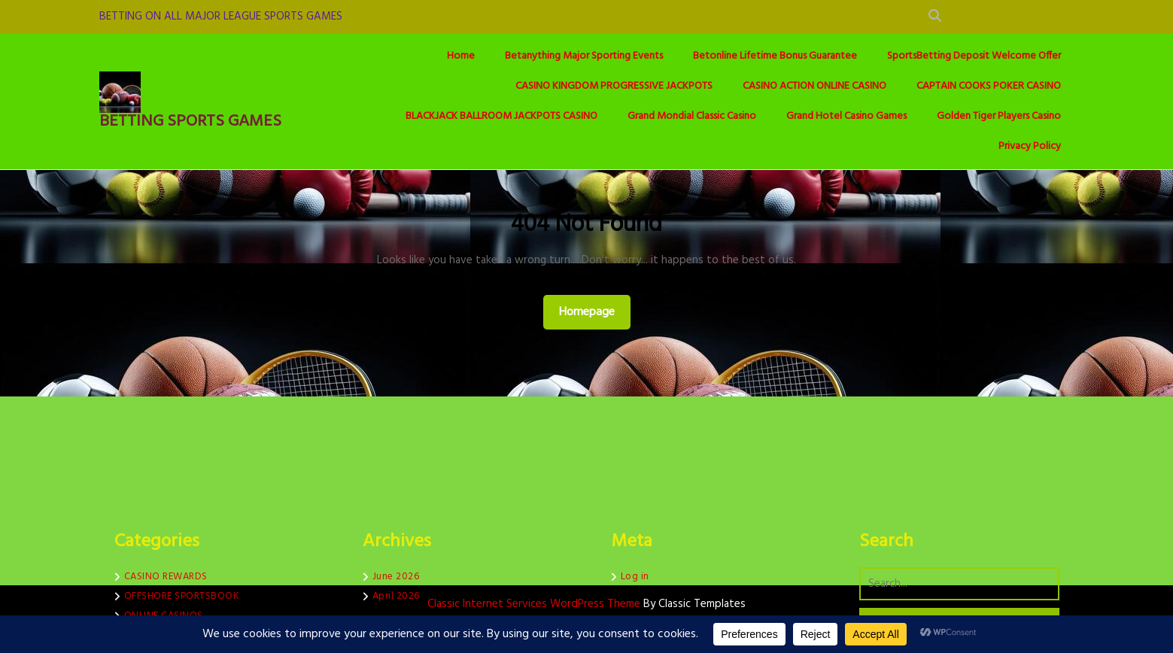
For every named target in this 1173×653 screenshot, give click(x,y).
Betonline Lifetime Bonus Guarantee (775, 56)
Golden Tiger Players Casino (999, 116)
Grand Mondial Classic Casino (692, 116)
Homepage (593, 312)
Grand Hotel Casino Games (846, 116)
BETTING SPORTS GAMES (190, 121)
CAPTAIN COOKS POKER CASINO (988, 86)
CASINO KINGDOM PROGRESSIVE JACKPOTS (614, 86)
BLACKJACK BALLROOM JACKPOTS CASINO (501, 116)
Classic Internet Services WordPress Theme (535, 604)
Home (461, 56)
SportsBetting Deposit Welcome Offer (974, 56)
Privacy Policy (1029, 146)
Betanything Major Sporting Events (584, 56)
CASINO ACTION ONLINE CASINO (814, 86)
